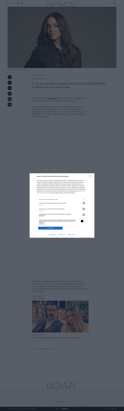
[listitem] (62, 199)
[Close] (91, 176)
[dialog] (62, 205)
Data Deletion (52, 234)
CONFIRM (50, 228)
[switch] (83, 203)
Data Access (62, 234)
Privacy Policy (71, 234)
